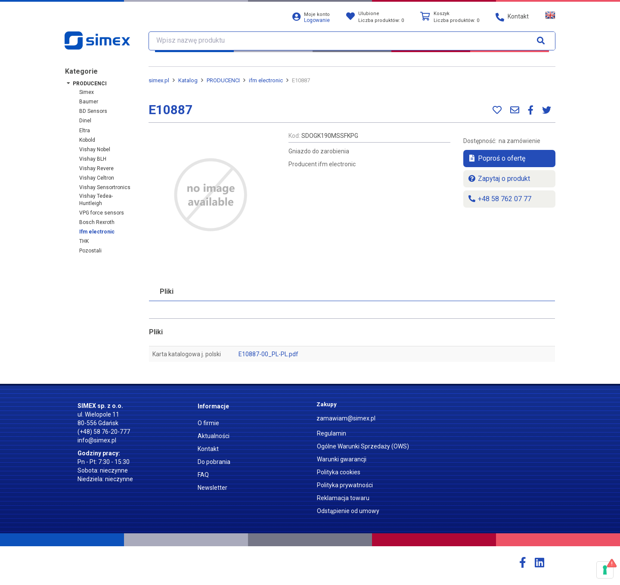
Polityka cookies (338, 472)
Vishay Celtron (96, 178)
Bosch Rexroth (97, 222)
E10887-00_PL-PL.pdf (268, 354)
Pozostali (90, 251)
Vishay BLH (92, 159)
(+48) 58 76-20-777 (104, 431)
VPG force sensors (101, 213)
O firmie (208, 423)
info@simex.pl (97, 440)
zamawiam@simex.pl (345, 418)
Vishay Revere (96, 168)
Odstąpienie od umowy (348, 510)
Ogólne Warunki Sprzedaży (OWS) (363, 446)
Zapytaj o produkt (499, 178)
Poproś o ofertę (496, 158)
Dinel (85, 121)
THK (84, 241)
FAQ (203, 474)
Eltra (84, 131)
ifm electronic (97, 232)
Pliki (167, 291)
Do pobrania (214, 461)
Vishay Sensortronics (104, 187)
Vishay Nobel (94, 149)
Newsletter (212, 487)
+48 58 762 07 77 (499, 199)
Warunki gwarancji (341, 459)
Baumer (88, 102)
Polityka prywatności (345, 485)
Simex (86, 92)
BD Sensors (93, 111)
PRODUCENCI (90, 84)
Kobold (87, 140)
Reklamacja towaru (343, 498)
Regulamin (331, 433)
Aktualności (213, 436)
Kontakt (208, 448)
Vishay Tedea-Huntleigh (96, 199)
